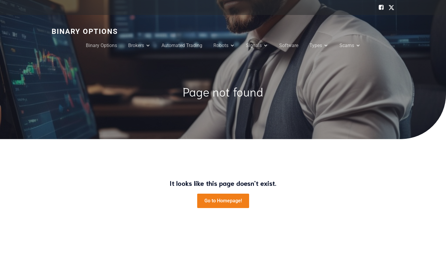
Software (288, 45)
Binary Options (101, 45)
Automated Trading (181, 45)
